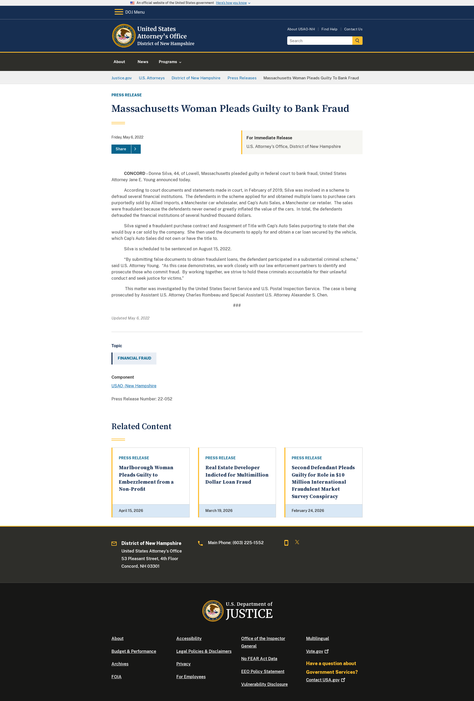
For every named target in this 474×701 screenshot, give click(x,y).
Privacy (183, 663)
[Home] (153, 46)
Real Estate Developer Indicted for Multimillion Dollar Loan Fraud (237, 475)
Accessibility (189, 638)
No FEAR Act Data (259, 658)
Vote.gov (318, 651)
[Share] (126, 149)
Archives (119, 663)
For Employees (191, 676)
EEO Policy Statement (262, 671)
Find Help (329, 29)
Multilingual (317, 638)
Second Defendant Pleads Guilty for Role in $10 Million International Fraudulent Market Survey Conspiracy (323, 482)
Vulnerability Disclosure (264, 684)
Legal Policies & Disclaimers (204, 651)
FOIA (116, 676)
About (117, 638)
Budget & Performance (133, 651)
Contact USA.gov (326, 679)
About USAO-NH (301, 29)
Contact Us (353, 29)
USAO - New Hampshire (133, 385)
